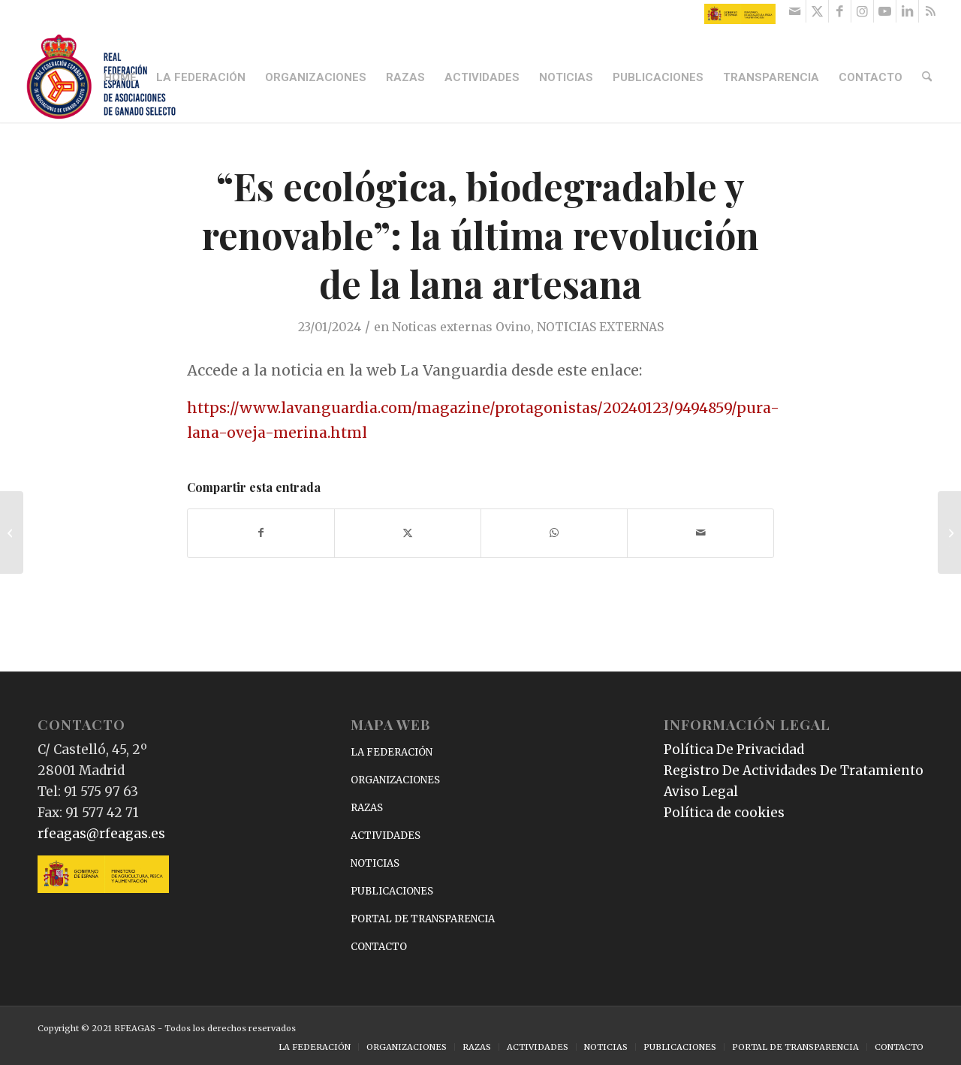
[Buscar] (928, 77)
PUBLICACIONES (392, 891)
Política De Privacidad (734, 749)
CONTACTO (379, 946)
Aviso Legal (701, 791)
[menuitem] (121, 77)
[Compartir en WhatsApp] (554, 533)
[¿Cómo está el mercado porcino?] (11, 532)
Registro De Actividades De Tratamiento (793, 770)
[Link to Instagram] (862, 11)
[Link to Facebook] (840, 11)
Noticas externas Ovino (461, 326)
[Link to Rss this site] (930, 11)
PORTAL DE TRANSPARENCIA (423, 919)
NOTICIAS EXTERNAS (600, 326)
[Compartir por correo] (700, 533)
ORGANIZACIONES (395, 780)
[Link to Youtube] (885, 11)
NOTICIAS (375, 863)
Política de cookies (724, 812)
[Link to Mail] (795, 11)
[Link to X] (817, 11)
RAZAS (367, 807)
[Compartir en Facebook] (261, 533)
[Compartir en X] (407, 533)
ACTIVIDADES (385, 835)
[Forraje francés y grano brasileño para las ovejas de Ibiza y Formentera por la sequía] (949, 532)
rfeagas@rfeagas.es (101, 833)
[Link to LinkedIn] (907, 11)
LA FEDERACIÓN (391, 752)
